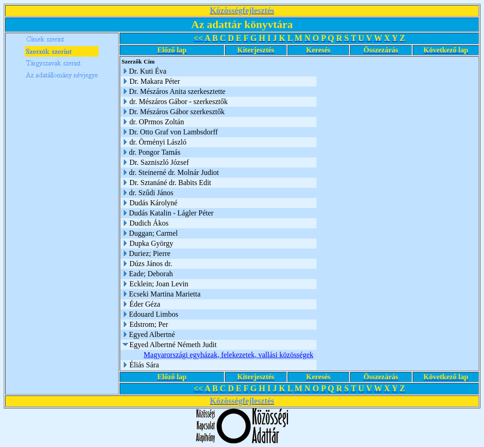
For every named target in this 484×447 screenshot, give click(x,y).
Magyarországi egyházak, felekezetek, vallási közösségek (228, 355)
